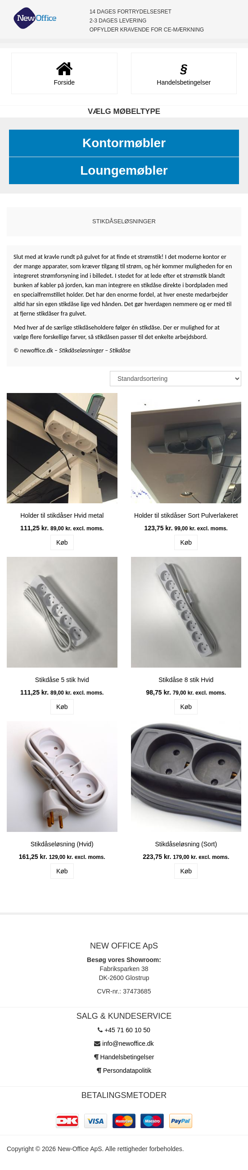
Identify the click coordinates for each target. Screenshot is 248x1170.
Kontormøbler (124, 143)
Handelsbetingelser (127, 1057)
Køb (62, 542)
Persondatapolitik (127, 1070)
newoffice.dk (37, 350)
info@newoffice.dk (127, 1043)
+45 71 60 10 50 (127, 1030)
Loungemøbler (123, 170)
